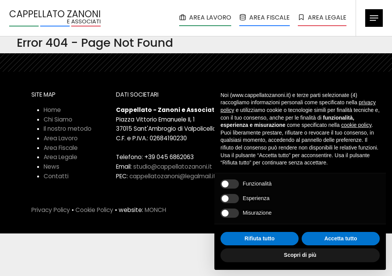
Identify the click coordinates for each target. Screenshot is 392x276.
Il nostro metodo (67, 129)
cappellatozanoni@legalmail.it (172, 176)
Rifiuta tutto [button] (260, 238)
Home (52, 110)
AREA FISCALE (264, 17)
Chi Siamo (58, 119)
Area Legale (60, 157)
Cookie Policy (94, 210)
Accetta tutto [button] (340, 238)
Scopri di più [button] (300, 255)
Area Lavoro (61, 138)
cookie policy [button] (356, 125)
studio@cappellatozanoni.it (172, 167)
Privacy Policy (50, 210)
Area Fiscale (61, 148)
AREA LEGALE (322, 17)
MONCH (155, 210)
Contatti (56, 176)
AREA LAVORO (205, 17)
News (51, 167)
